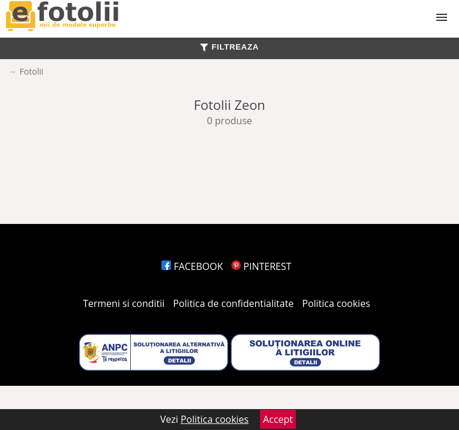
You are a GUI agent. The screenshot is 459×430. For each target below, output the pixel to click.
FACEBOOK (192, 266)
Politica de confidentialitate (233, 303)
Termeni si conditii (124, 303)
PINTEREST (261, 266)
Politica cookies (336, 303)
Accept (278, 419)
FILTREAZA (229, 46)
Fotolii (32, 71)
